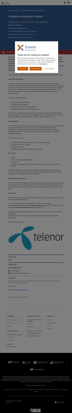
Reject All (22, 68)
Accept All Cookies (35, 68)
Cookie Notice (43, 64)
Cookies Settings (49, 68)
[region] (36, 57)
